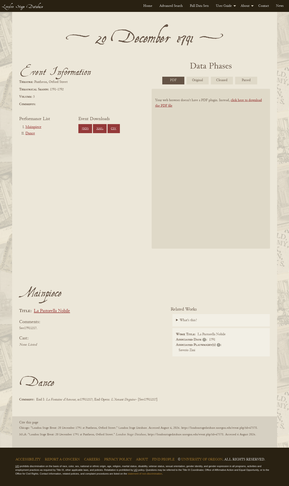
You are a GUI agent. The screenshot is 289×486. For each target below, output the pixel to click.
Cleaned (221, 80)
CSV (113, 128)
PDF (173, 80)
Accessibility (28, 459)
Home (147, 6)
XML (99, 128)
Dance (30, 134)
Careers (92, 459)
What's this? (188, 320)
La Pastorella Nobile (52, 311)
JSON (85, 128)
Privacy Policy (118, 459)
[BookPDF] (211, 174)
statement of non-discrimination (145, 473)
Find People (163, 459)
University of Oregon (202, 459)
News (280, 6)
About (245, 6)
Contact (263, 6)
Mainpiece (33, 127)
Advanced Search (171, 6)
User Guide (224, 6)
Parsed (246, 80)
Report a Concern (62, 459)
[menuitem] (148, 6)
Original (197, 80)
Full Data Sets (199, 6)
